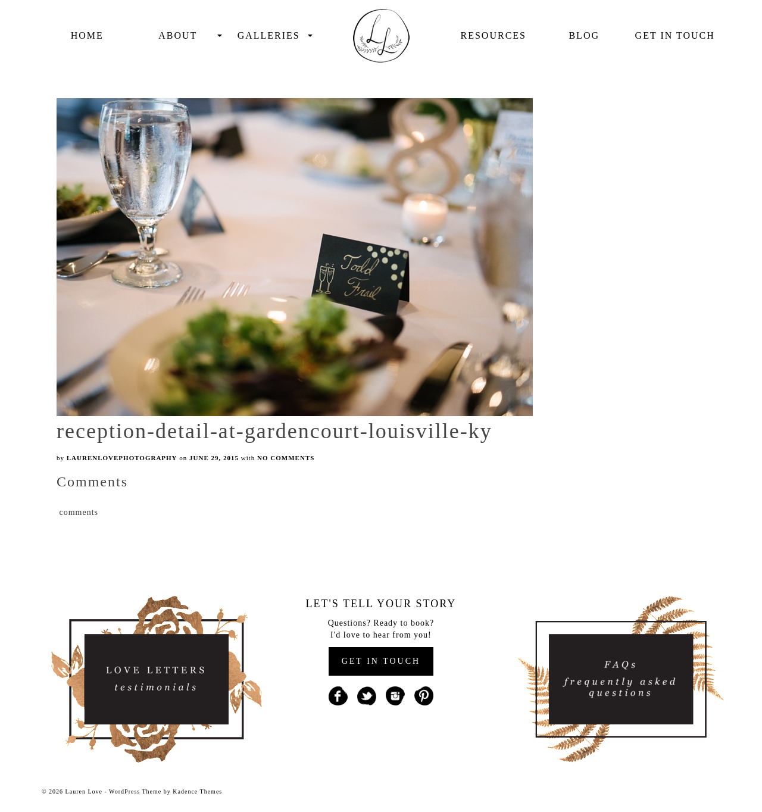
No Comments (285, 457)
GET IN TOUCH (381, 661)
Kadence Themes (197, 791)
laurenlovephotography (122, 457)
